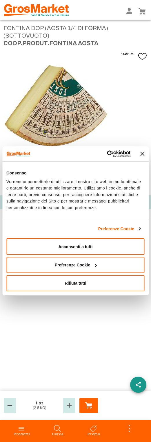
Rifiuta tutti (75, 283)
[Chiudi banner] (143, 154)
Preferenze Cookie (116, 228)
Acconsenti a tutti (76, 246)
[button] (10, 405)
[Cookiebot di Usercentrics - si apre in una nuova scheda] (105, 153)
